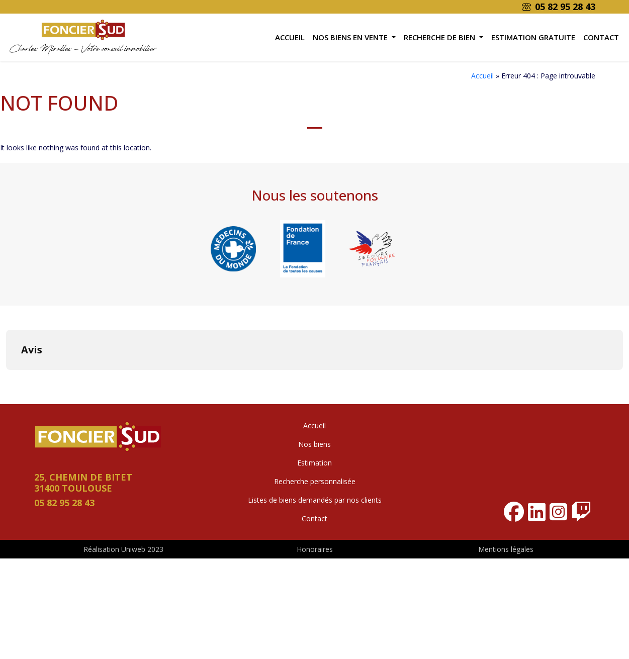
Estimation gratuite (533, 37)
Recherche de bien (440, 37)
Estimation (314, 462)
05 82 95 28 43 (558, 7)
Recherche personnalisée (314, 481)
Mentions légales (505, 549)
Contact (601, 37)
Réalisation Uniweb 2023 (123, 549)
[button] (8, 380)
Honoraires (315, 549)
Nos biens (314, 444)
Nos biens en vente (351, 37)
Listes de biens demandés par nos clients (315, 500)
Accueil (290, 37)
